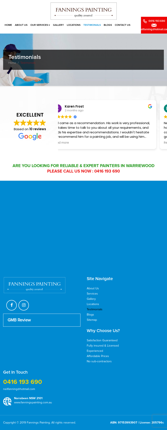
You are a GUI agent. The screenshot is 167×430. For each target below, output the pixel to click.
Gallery (58, 25)
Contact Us (122, 25)
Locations (73, 25)
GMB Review (19, 320)
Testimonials (92, 25)
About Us (21, 25)
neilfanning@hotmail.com (19, 389)
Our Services (40, 25)
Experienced (95, 351)
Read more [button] (72, 143)
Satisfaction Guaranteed (102, 340)
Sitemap (92, 320)
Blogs (108, 25)
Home (8, 25)
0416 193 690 (107, 171)
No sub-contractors (99, 361)
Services (92, 293)
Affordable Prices (98, 356)
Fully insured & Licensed (103, 345)
